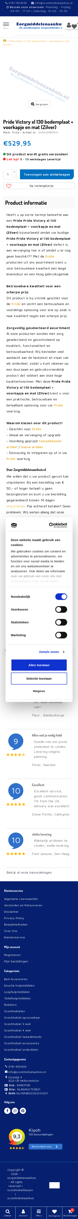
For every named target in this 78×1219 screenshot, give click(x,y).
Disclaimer (11, 911)
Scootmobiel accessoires (21, 1043)
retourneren (15, 506)
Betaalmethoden (16, 924)
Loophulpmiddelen (17, 992)
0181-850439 (16, 3)
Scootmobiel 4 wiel (17, 1030)
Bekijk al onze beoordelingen (29, 872)
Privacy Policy (14, 918)
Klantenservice (14, 937)
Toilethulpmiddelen (17, 998)
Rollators (10, 1004)
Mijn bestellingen (16, 961)
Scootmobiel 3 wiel (17, 1024)
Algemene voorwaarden (21, 898)
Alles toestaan (39, 665)
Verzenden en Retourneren (23, 905)
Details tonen (49, 652)
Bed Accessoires (15, 979)
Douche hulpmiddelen (19, 985)
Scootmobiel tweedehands (23, 1036)
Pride (15, 132)
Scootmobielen (14, 1011)
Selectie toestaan (39, 678)
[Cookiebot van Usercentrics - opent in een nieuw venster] (51, 525)
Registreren (12, 955)
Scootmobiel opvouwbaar (22, 1017)
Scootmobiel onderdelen (21, 1049)
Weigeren (39, 690)
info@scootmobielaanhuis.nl (51, 3)
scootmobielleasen (20, 1190)
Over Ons (10, 931)
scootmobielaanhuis (20, 1198)
